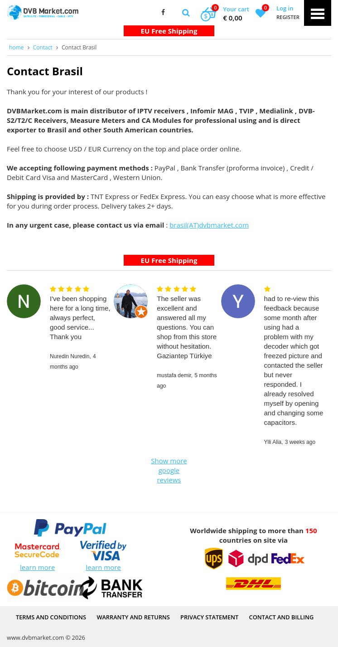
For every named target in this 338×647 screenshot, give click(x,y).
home (16, 47)
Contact (43, 47)
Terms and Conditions (51, 617)
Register (287, 17)
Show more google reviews (169, 470)
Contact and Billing (281, 617)
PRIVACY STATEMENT (209, 617)
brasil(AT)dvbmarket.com (209, 224)
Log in (284, 8)
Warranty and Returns (133, 617)
